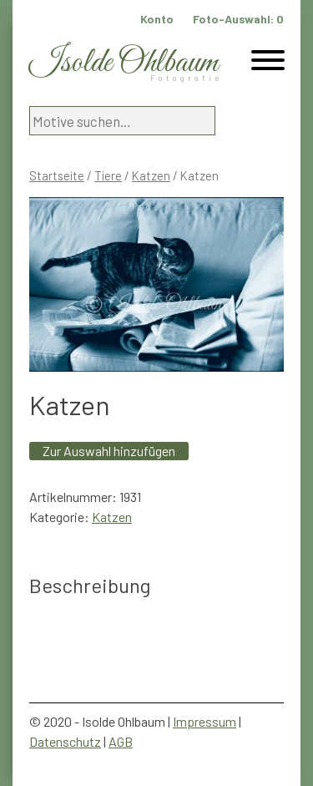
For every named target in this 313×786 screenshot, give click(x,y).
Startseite (56, 175)
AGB (121, 741)
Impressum (204, 721)
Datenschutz (65, 741)
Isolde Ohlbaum (123, 63)
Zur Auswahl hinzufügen (109, 451)
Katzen (151, 175)
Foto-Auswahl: (238, 19)
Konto (157, 19)
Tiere (108, 175)
